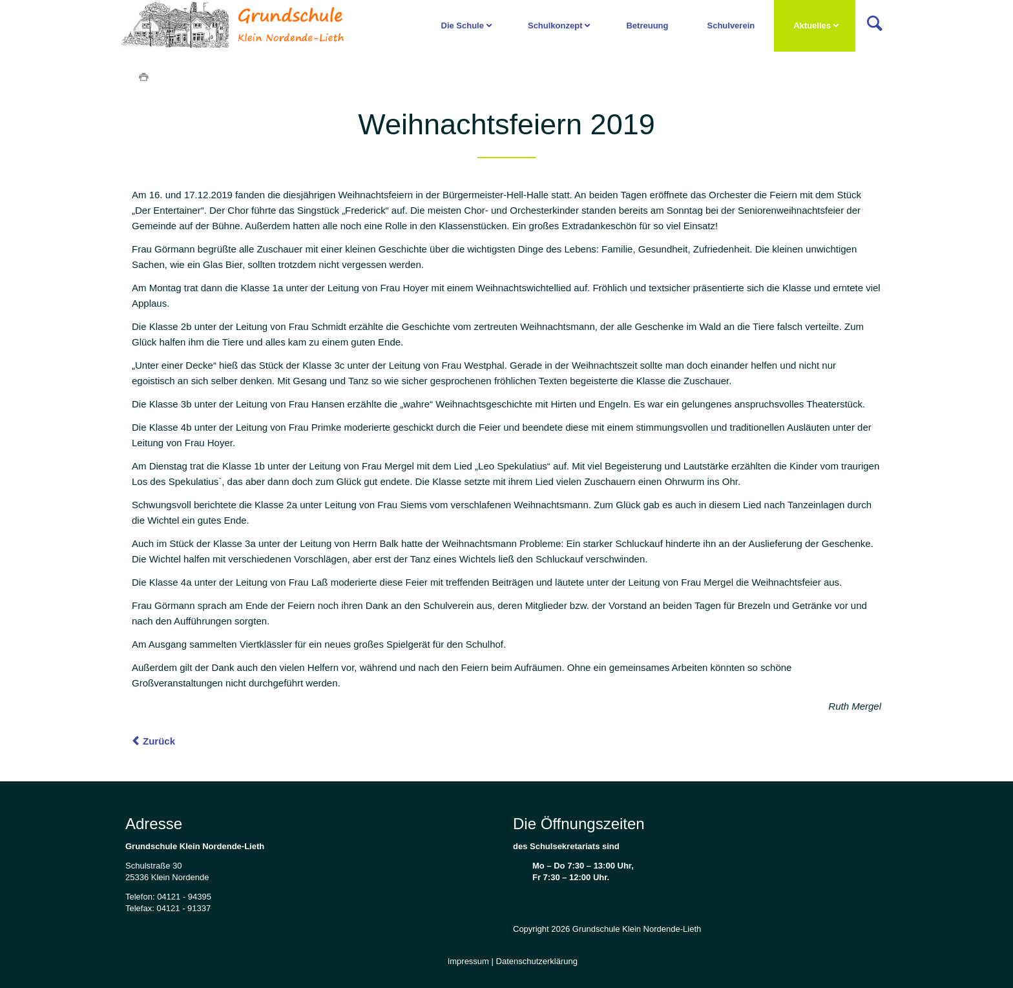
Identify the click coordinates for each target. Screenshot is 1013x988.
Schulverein (731, 25)
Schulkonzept (555, 25)
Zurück (159, 741)
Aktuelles (812, 25)
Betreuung (647, 25)
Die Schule (462, 25)
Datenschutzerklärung (537, 961)
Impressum (468, 961)
